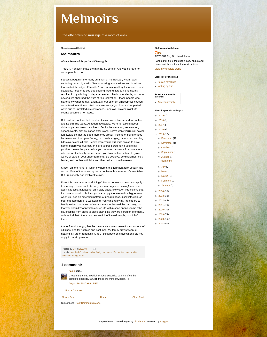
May (163, 171)
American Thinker (167, 102)
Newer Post (68, 297)
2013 (161, 195)
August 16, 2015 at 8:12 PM (83, 283)
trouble (134, 252)
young (74, 255)
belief (78, 252)
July (163, 166)
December (167, 138)
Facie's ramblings (167, 82)
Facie (72, 271)
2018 (161, 120)
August (165, 156)
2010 (161, 209)
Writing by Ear (165, 86)
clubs (92, 252)
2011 (161, 205)
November (167, 143)
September (167, 152)
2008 (161, 219)
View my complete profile (168, 68)
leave (109, 252)
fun (104, 252)
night (127, 252)
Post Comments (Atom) (88, 303)
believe (85, 252)
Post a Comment (74, 290)
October (165, 147)
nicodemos (139, 321)
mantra (120, 252)
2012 (161, 200)
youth (81, 255)
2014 (161, 191)
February (166, 180)
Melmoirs (89, 18)
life (114, 252)
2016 (161, 129)
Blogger (164, 321)
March (165, 176)
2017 (161, 125)
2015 (161, 134)
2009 (161, 214)
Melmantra (166, 160)
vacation (66, 255)
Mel (160, 53)
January (165, 185)
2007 (161, 223)
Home (103, 297)
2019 (161, 115)
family (98, 252)
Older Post (138, 297)
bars (72, 252)
